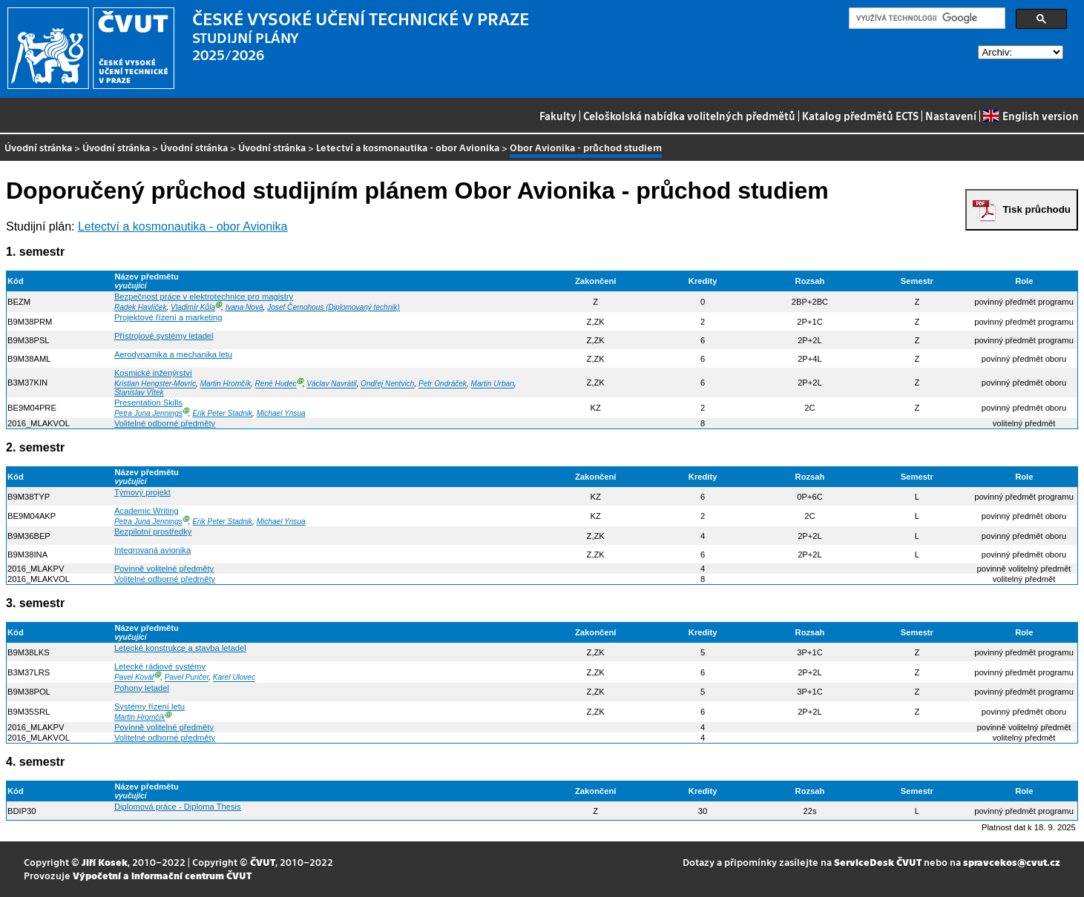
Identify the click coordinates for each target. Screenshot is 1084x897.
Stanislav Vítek (139, 392)
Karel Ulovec (234, 678)
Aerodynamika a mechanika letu (173, 354)
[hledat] (925, 18)
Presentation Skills (148, 402)
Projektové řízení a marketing (168, 317)
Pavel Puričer (186, 678)
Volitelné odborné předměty (164, 423)
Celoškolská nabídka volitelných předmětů (689, 115)
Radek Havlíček (140, 307)
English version (1030, 115)
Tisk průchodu (1036, 209)
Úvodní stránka (38, 147)
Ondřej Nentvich (387, 384)
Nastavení (950, 115)
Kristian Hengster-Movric (155, 384)
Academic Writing (146, 510)
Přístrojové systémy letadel (164, 335)
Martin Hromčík (225, 384)
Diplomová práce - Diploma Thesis (177, 806)
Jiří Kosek (105, 861)
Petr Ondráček (442, 384)
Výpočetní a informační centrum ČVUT (162, 875)
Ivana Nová (244, 307)
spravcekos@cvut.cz (1011, 861)
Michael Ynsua (281, 413)
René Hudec (276, 384)
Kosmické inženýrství (153, 372)
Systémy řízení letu (149, 706)
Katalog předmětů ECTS (860, 115)
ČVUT (262, 861)
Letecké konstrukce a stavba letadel (180, 647)
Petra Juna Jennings (148, 413)
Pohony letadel (141, 687)
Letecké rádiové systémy (160, 666)
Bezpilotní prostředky (152, 531)
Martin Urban (492, 384)
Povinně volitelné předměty (164, 568)
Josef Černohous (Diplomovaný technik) (333, 307)
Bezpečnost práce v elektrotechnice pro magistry (203, 296)
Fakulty (558, 115)
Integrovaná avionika (152, 550)
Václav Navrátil (331, 384)
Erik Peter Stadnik (222, 413)
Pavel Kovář (134, 678)
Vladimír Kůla (193, 307)
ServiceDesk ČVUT (878, 861)
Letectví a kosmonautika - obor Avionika (407, 147)
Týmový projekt (142, 492)
